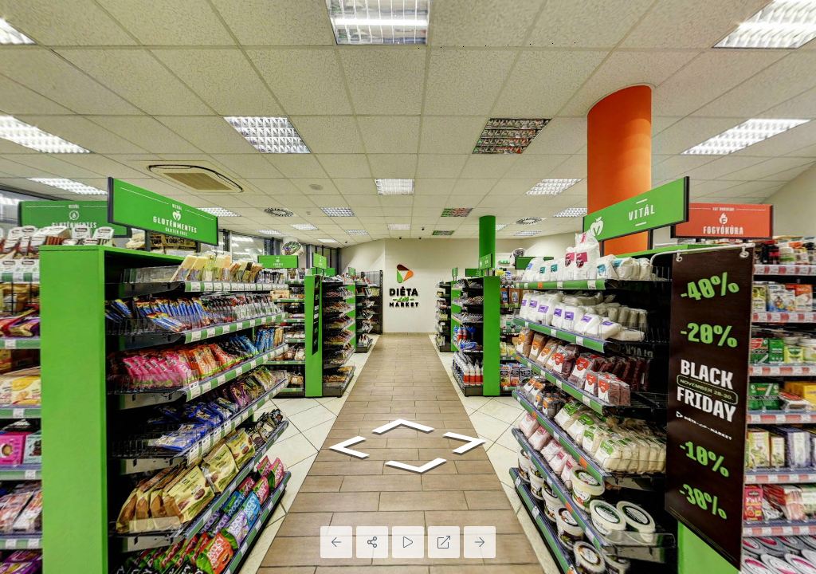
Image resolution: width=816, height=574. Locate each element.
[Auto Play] (408, 542)
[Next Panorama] (480, 542)
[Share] (372, 542)
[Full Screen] (444, 542)
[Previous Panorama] (336, 542)
